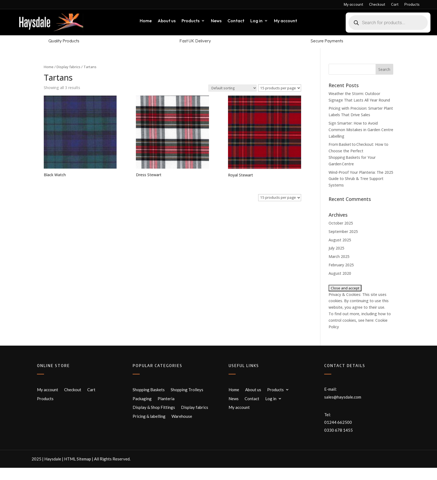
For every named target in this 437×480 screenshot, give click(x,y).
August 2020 (340, 273)
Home (146, 21)
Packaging (142, 398)
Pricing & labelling (149, 416)
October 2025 (341, 223)
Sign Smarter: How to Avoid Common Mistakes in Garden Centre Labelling (361, 130)
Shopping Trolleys (187, 389)
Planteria (166, 398)
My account (353, 4)
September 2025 (343, 231)
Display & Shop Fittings (154, 407)
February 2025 (341, 264)
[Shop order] (232, 88)
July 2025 (336, 248)
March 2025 (339, 256)
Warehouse (181, 416)
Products (412, 4)
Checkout (377, 4)
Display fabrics (68, 66)
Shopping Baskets (149, 389)
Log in (256, 21)
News (216, 21)
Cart (394, 4)
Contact (235, 21)
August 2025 (340, 239)
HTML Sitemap (77, 458)
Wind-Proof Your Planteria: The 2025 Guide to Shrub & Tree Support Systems (361, 179)
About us (167, 21)
